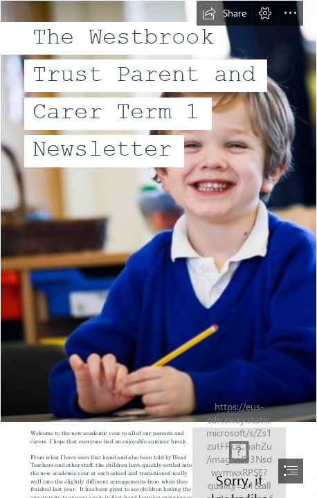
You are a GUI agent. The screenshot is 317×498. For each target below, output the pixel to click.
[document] (158, 249)
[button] (224, 13)
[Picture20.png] (158, 211)
